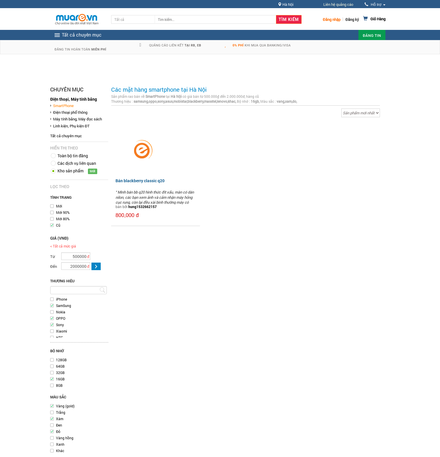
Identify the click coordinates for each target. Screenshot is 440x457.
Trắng (60, 412)
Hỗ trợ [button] (375, 4)
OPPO (60, 318)
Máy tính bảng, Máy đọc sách (77, 119)
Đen (59, 425)
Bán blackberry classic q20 (140, 180)
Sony (60, 324)
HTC (59, 337)
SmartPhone (63, 105)
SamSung (63, 305)
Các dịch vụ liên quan (76, 163)
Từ (52, 256)
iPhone (61, 299)
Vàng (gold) (65, 406)
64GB (60, 366)
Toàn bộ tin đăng (72, 155)
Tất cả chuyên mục (66, 135)
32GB (60, 372)
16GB (60, 379)
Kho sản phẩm (70, 171)
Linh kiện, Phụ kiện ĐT (71, 126)
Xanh (60, 444)
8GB (59, 385)
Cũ (58, 225)
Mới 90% (63, 212)
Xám (59, 418)
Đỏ (58, 431)
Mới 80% (63, 218)
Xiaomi (61, 331)
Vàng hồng (64, 438)
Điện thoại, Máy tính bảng (73, 99)
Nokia (60, 312)
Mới (59, 206)
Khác (60, 450)
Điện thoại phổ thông (70, 112)
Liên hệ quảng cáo (338, 4)
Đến (53, 266)
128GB (61, 359)
